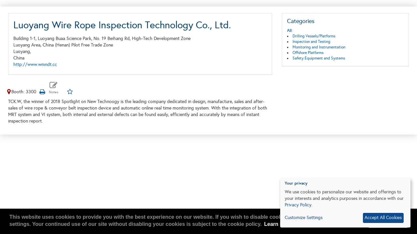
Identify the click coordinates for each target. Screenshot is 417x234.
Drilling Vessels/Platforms (314, 36)
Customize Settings (304, 217)
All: (290, 30)
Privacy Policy (298, 205)
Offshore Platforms (308, 52)
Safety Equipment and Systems (319, 58)
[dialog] (345, 203)
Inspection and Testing (311, 41)
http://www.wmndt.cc (35, 64)
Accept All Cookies (383, 217)
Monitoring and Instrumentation (319, 47)
